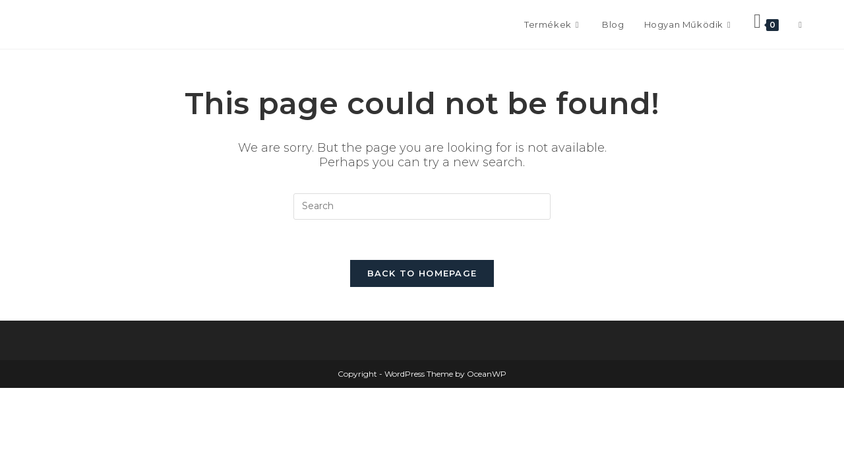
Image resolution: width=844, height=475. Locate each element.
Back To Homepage (422, 273)
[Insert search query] (422, 206)
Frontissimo (89, 24)
